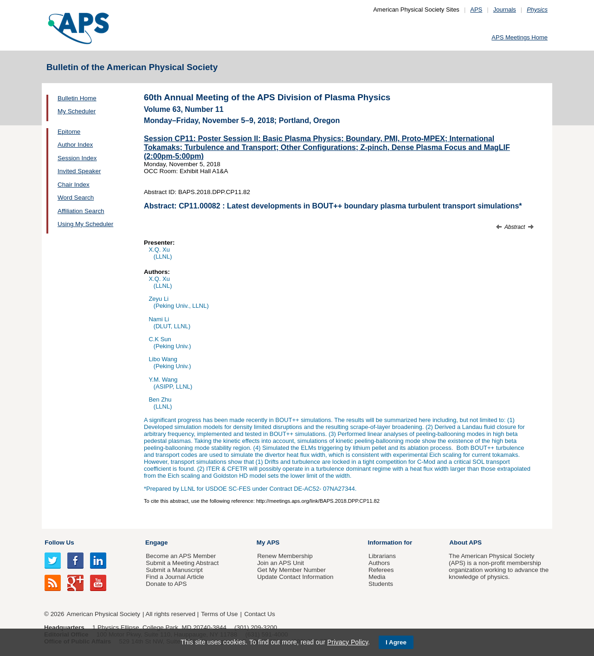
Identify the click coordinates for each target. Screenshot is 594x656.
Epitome (69, 131)
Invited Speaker (79, 171)
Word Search (76, 197)
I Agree (396, 642)
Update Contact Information (295, 576)
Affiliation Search (81, 211)
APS (476, 9)
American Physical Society (103, 614)
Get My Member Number (291, 569)
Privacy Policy (347, 642)
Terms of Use (219, 614)
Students (380, 583)
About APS (465, 542)
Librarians (382, 555)
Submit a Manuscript (174, 569)
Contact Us (259, 614)
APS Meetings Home (519, 37)
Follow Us (59, 542)
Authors (379, 562)
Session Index (77, 158)
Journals (504, 9)
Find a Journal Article (175, 576)
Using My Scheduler (85, 224)
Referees (381, 569)
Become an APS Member (181, 555)
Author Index (75, 144)
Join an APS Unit (280, 562)
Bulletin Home (77, 98)
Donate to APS (166, 583)
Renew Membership (285, 555)
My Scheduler (77, 111)
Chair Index (74, 184)
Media (377, 576)
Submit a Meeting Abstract (182, 562)
